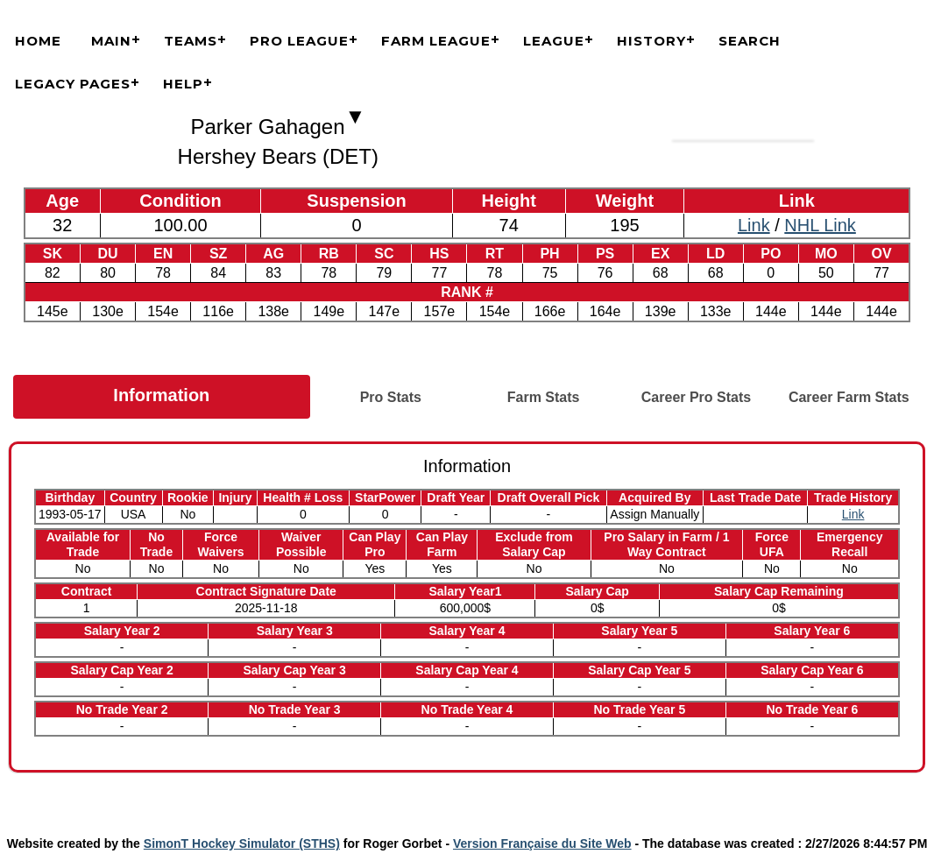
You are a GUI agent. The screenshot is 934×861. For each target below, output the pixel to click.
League (553, 40)
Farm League (436, 40)
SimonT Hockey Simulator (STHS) (242, 843)
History (651, 40)
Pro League (299, 40)
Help (183, 83)
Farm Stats (543, 397)
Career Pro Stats (696, 397)
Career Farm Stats (849, 397)
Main (111, 40)
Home (38, 40)
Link (754, 225)
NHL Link (820, 225)
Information (161, 395)
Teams (190, 40)
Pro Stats (390, 397)
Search (749, 40)
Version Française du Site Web (542, 843)
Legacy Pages (73, 83)
